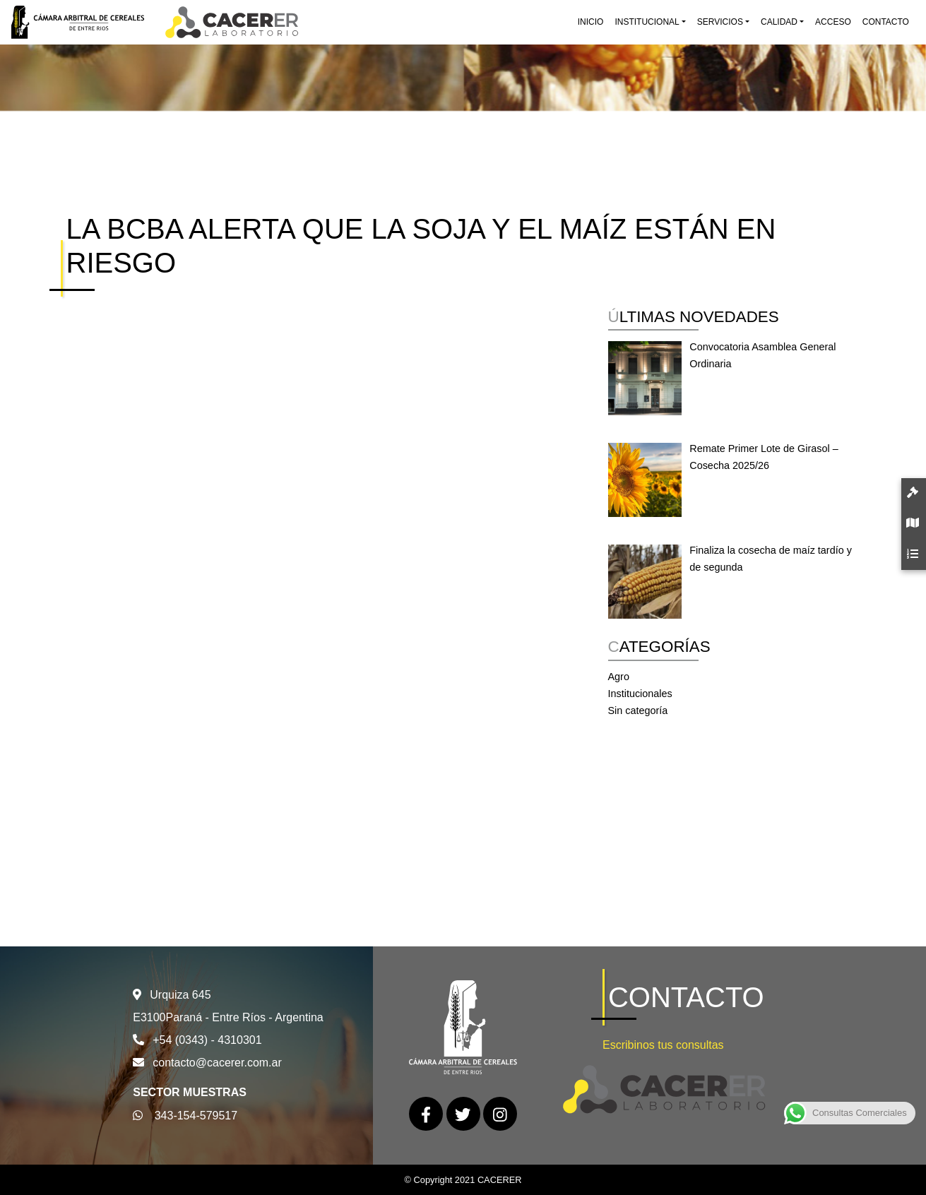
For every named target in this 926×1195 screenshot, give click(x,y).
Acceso (833, 22)
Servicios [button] (720, 22)
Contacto (885, 22)
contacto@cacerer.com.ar (217, 1063)
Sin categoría (638, 710)
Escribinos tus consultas (663, 1045)
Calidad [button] (779, 22)
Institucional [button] (647, 22)
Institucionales (640, 693)
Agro (618, 676)
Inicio (591, 22)
